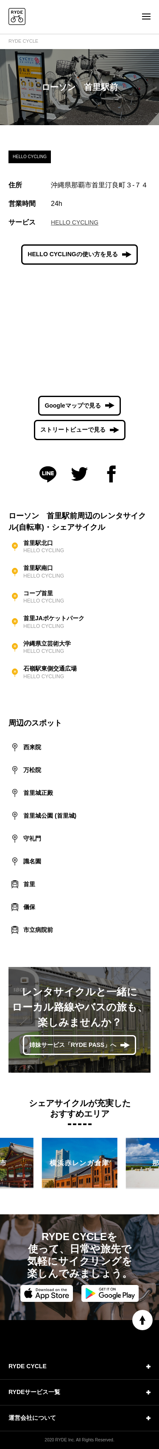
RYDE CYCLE (23, 41)
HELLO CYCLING (74, 222)
